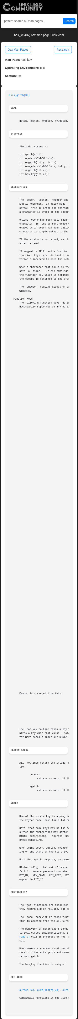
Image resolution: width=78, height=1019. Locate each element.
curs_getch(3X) (19, 95)
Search (69, 21)
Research (63, 49)
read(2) (24, 936)
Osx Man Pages (18, 49)
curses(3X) (26, 990)
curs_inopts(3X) (48, 990)
